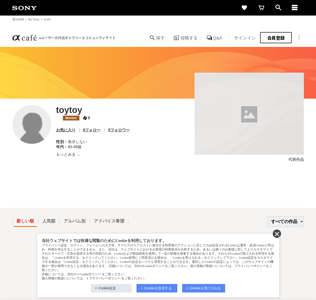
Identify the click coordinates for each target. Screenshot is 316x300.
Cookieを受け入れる (205, 288)
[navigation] (295, 8)
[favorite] (244, 8)
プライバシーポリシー (105, 278)
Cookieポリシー (90, 274)
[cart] (261, 8)
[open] (278, 8)
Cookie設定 (107, 288)
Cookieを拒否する (158, 288)
